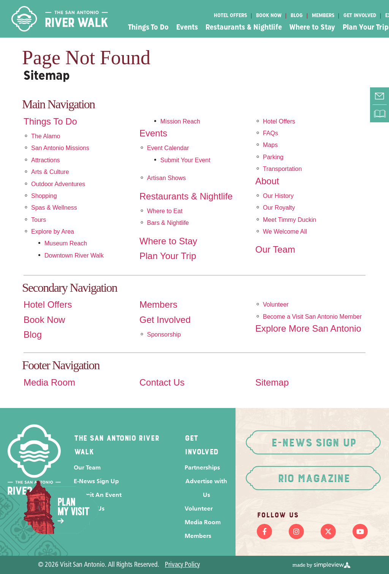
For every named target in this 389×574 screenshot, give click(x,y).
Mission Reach (180, 121)
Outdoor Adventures (58, 184)
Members (323, 15)
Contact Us (162, 382)
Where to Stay (312, 27)
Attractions (45, 160)
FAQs (270, 133)
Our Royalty (279, 207)
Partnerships (202, 467)
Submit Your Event (185, 160)
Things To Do (148, 27)
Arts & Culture (50, 172)
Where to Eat (164, 211)
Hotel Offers (230, 15)
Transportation (282, 169)
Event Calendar (168, 148)
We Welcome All (285, 231)
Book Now (268, 15)
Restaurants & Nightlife (244, 27)
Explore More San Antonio (308, 328)
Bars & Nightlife (168, 223)
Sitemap (272, 382)
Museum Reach (65, 243)
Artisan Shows (166, 178)
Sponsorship (164, 334)
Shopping (44, 196)
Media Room (49, 382)
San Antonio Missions (60, 148)
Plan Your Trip (167, 256)
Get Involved (359, 15)
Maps (270, 145)
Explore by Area (52, 231)
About (267, 181)
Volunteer (276, 304)
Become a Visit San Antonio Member (312, 316)
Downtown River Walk (74, 255)
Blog (297, 15)
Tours (38, 220)
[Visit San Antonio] (59, 19)
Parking (273, 157)
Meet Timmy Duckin (289, 220)
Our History (278, 196)
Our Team (275, 249)
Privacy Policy (182, 565)
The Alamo (45, 136)
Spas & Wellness (54, 207)
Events (187, 27)
